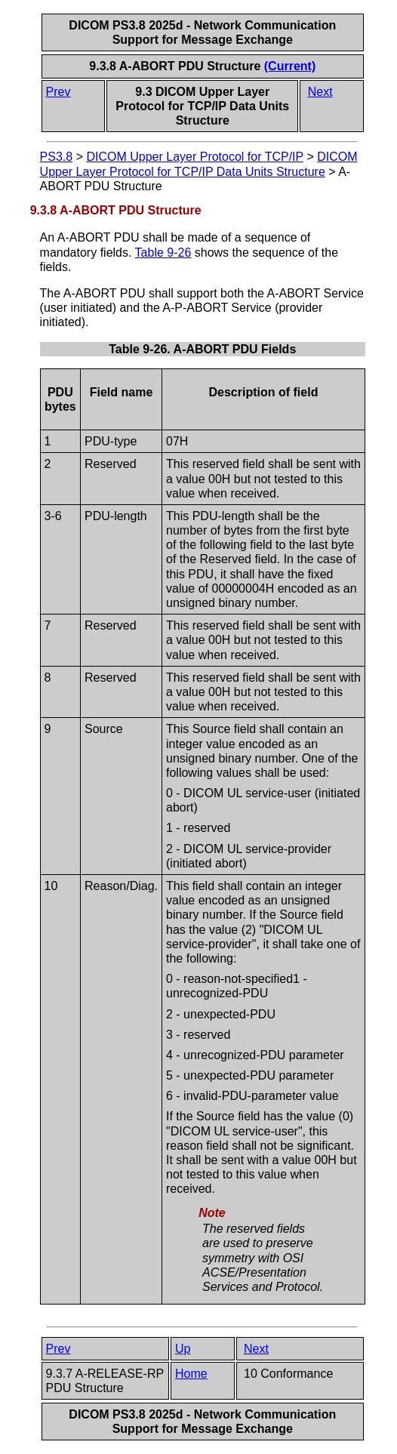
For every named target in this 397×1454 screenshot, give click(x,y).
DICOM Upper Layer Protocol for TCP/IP (194, 156)
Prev (58, 91)
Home (191, 1373)
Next (320, 91)
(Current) (289, 66)
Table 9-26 (163, 252)
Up (182, 1348)
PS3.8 (56, 156)
